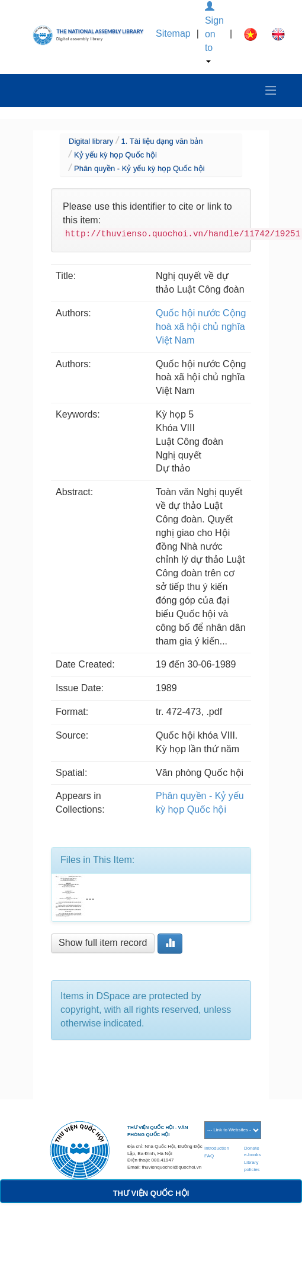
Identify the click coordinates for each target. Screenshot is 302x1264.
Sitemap (173, 33)
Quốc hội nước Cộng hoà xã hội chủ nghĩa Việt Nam (201, 326)
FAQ (209, 1156)
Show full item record (103, 943)
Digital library (91, 141)
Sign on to (214, 32)
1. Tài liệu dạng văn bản (162, 141)
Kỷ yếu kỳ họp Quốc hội (115, 154)
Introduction (216, 1148)
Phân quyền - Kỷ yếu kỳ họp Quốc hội (139, 168)
